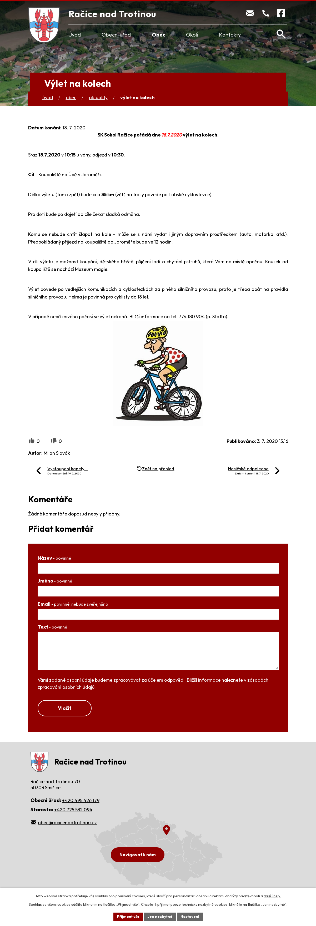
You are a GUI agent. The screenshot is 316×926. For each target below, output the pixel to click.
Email (73, 604)
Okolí (192, 34)
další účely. (272, 896)
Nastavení (189, 916)
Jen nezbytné (160, 916)
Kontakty (230, 34)
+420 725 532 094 (73, 810)
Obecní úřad (116, 34)
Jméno (55, 581)
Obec (158, 34)
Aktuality (98, 97)
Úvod (74, 34)
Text (52, 627)
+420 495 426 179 (80, 800)
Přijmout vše (128, 916)
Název (54, 558)
